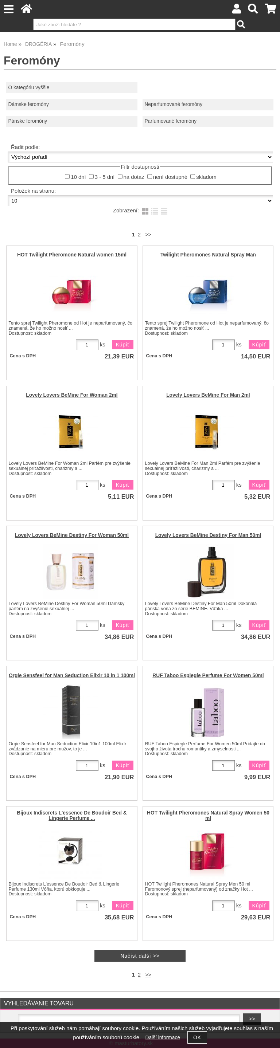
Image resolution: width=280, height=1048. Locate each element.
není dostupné (170, 177)
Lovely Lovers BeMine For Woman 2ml (71, 395)
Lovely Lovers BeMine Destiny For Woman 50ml (72, 535)
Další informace (162, 1037)
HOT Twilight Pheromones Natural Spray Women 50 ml (208, 815)
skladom (206, 177)
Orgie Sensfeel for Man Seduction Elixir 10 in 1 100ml (72, 675)
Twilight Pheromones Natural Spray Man (208, 255)
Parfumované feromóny (170, 121)
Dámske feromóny (28, 104)
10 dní (78, 177)
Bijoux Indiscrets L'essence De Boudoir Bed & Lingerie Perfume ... (72, 815)
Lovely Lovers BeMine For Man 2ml (208, 395)
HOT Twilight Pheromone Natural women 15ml (72, 255)
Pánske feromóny (27, 121)
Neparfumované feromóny (173, 104)
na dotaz (134, 177)
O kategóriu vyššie (28, 87)
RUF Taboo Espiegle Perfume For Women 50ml (208, 675)
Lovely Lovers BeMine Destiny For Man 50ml (208, 535)
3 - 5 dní (105, 177)
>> (148, 235)
